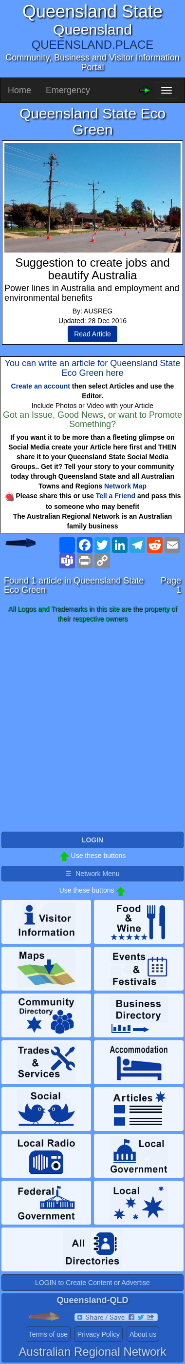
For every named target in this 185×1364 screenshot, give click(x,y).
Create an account (40, 386)
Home (19, 90)
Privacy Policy (98, 1334)
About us (143, 1334)
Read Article (92, 334)
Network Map (125, 486)
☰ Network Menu (92, 873)
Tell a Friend (115, 496)
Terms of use (48, 1334)
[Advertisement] (92, 727)
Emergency (68, 90)
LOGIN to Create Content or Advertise (92, 1282)
